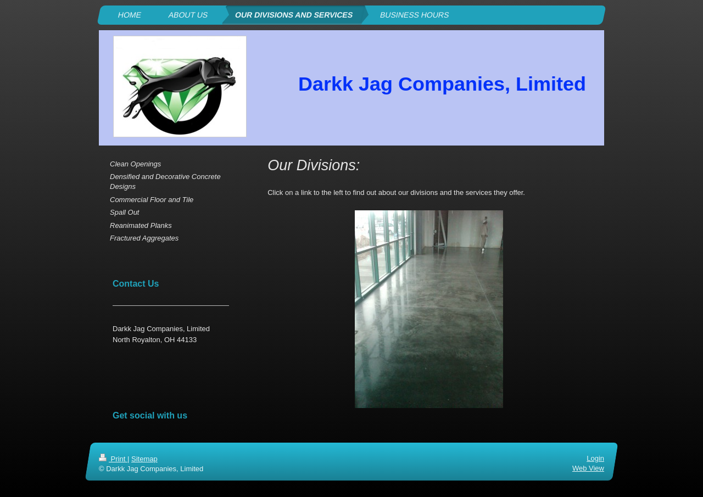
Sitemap (144, 459)
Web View (588, 468)
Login (595, 458)
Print (113, 459)
